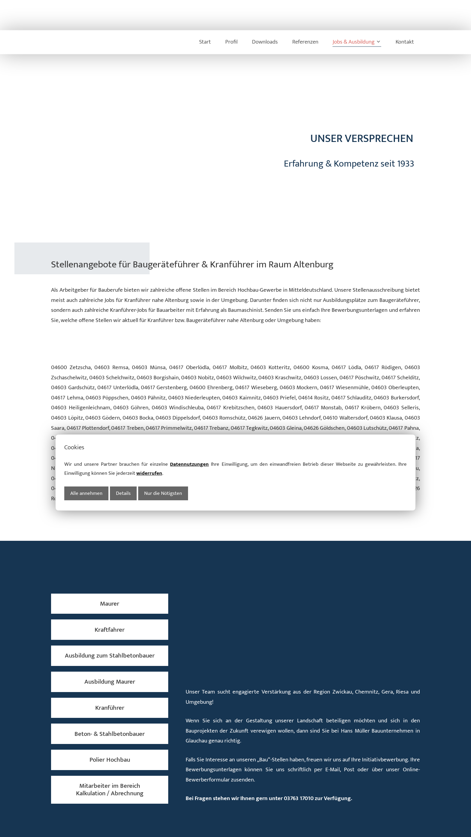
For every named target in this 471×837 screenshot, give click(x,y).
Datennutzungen (189, 410)
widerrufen (149, 419)
